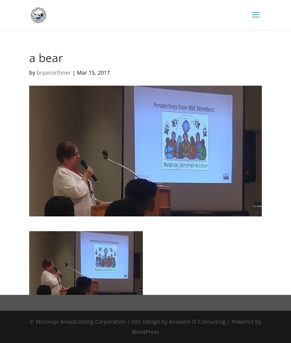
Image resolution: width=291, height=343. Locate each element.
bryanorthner (54, 72)
